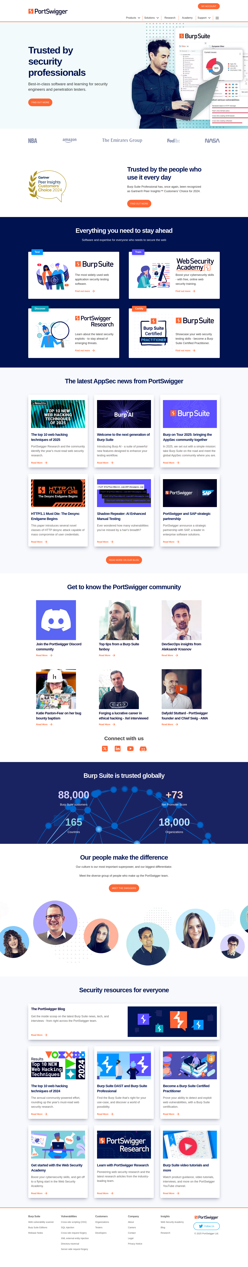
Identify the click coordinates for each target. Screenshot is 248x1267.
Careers (132, 1237)
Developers (101, 1242)
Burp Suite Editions (37, 1237)
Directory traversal (70, 1253)
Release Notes (35, 1242)
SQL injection (67, 1237)
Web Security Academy (172, 1231)
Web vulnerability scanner (41, 1231)
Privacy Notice (135, 1253)
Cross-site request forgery (74, 1242)
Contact (132, 1242)
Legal (130, 1248)
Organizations (102, 1231)
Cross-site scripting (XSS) (73, 1231)
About (131, 1231)
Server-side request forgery (74, 1258)
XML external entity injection (75, 1248)
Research (170, 17)
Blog (163, 1237)
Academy (187, 17)
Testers (98, 1237)
